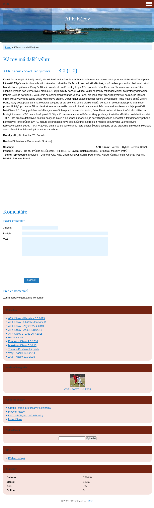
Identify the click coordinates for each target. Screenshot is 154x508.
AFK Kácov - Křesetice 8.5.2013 (26, 318)
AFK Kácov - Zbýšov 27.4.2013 (26, 326)
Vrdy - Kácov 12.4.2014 (21, 352)
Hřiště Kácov (15, 337)
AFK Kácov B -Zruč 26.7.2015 (25, 333)
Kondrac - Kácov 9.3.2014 (23, 341)
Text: (6, 239)
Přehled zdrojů (16, 458)
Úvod (8, 47)
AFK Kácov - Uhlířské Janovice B (27, 322)
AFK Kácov (77, 19)
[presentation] (87, 267)
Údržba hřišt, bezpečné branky (25, 415)
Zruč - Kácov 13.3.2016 (21, 356)
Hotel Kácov (15, 419)
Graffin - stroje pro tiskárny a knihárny (29, 407)
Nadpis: (7, 233)
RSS (90, 501)
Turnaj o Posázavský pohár (23, 349)
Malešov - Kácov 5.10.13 (22, 345)
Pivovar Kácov (16, 411)
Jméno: (7, 227)
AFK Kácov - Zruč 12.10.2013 (25, 329)
